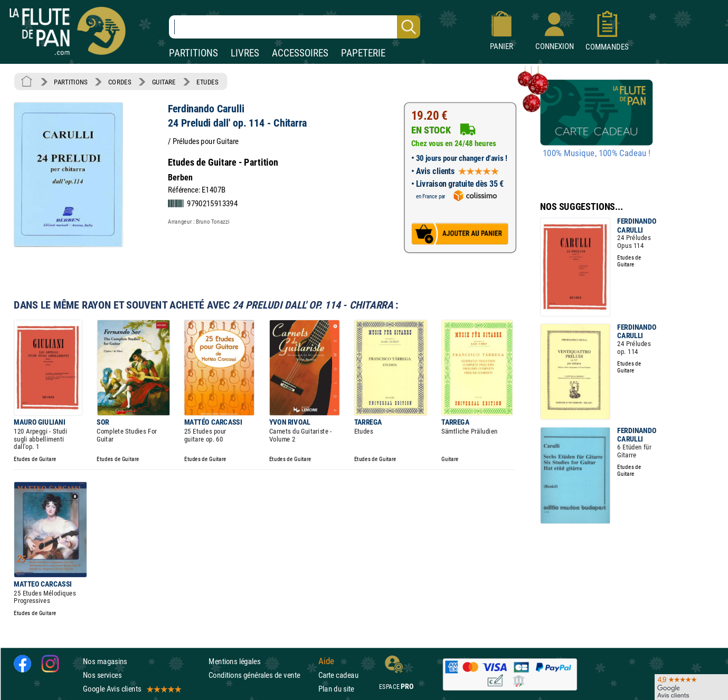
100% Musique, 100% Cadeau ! (596, 153)
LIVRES (245, 53)
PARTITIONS (193, 53)
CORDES (119, 82)
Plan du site (336, 688)
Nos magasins (105, 661)
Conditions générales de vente (261, 674)
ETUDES (207, 82)
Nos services (102, 674)
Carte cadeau (338, 674)
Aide (326, 661)
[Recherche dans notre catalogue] (294, 27)
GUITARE (164, 82)
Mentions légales (234, 661)
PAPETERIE (363, 53)
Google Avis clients (131, 688)
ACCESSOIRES (300, 53)
